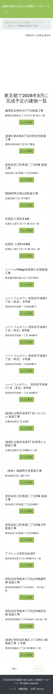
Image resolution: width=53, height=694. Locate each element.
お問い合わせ (37, 689)
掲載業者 (23, 689)
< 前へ (14, 668)
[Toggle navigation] (6, 12)
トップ (12, 689)
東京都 (11, 26)
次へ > (39, 668)
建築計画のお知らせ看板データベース (26, 6)
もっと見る (26, 122)
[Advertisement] (26, 65)
